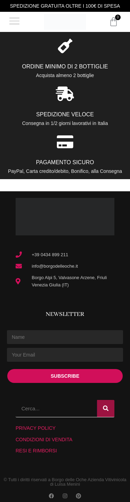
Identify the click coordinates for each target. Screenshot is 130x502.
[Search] (105, 408)
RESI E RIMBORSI (36, 450)
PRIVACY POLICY (35, 428)
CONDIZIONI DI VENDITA (44, 439)
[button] (14, 22)
